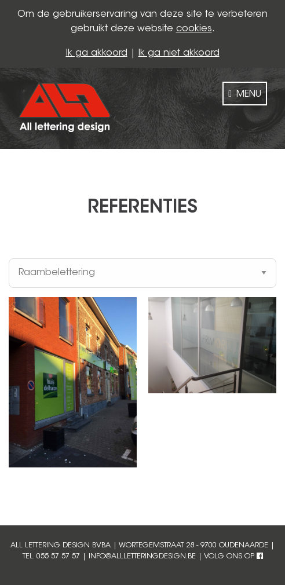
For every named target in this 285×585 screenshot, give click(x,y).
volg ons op (233, 556)
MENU (244, 94)
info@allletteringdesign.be (142, 556)
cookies (194, 29)
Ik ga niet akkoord (179, 53)
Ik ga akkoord (96, 53)
